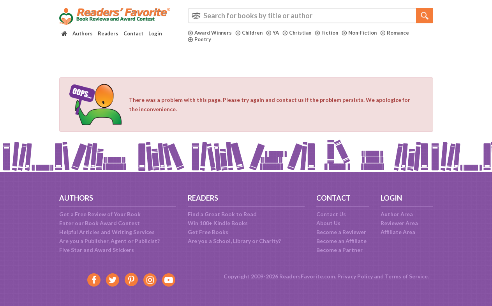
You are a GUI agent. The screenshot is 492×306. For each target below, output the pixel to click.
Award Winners (210, 33)
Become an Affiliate (341, 241)
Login (155, 33)
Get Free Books (208, 232)
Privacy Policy (355, 276)
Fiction (329, 33)
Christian (299, 33)
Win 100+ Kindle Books (218, 223)
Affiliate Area (398, 232)
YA (274, 33)
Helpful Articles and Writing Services (107, 232)
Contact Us (331, 214)
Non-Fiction (362, 33)
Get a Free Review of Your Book (100, 214)
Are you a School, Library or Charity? (234, 241)
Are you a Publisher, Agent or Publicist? (109, 241)
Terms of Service (406, 276)
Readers (108, 33)
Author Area (397, 214)
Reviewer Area (399, 223)
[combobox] (310, 16)
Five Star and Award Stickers (96, 250)
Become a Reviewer (341, 232)
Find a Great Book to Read (222, 214)
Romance (398, 33)
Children (250, 33)
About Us (328, 223)
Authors (82, 33)
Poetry (199, 39)
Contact (133, 33)
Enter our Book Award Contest (99, 223)
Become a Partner (339, 250)
